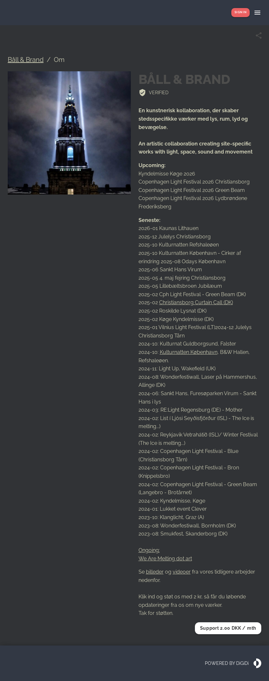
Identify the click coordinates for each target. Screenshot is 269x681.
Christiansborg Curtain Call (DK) (196, 302)
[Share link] (258, 35)
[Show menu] (257, 12)
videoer (182, 572)
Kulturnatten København (188, 352)
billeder (155, 572)
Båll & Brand (25, 60)
